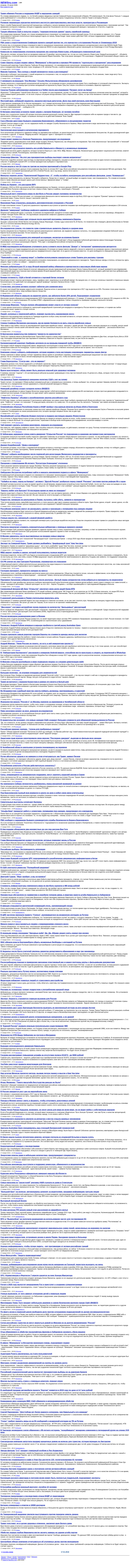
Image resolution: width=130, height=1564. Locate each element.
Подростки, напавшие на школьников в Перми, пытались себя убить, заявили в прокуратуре (43, 500)
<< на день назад (7, 1552)
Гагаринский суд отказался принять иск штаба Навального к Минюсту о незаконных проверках (44, 148)
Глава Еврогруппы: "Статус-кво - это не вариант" (23, 361)
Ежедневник (22, 1557)
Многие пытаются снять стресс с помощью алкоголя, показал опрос (32, 1381)
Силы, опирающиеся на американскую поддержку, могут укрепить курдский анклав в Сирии (43, 775)
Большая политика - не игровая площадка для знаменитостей (29, 673)
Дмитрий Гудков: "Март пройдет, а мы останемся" (23, 877)
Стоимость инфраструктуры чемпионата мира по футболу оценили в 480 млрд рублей (40, 886)
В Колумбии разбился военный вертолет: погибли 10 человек (29, 1487)
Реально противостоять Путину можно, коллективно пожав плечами (32, 971)
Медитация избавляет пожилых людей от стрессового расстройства (32, 980)
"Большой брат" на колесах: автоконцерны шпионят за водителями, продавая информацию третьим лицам (50, 1192)
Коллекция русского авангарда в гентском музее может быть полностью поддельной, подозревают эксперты (50, 1478)
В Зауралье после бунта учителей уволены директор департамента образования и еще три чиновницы (48, 951)
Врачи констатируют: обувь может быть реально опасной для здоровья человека (38, 370)
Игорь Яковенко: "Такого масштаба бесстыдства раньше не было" (31, 1082)
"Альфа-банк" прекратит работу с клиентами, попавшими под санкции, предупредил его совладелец (47, 811)
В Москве (14, 1558)
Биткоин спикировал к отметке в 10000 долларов (23, 1505)
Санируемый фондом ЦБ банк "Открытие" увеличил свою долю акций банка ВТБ (38, 589)
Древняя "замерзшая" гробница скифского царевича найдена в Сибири (33, 210)
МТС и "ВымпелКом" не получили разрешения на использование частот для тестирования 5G (43, 1219)
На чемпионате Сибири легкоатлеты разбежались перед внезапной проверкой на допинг (41, 784)
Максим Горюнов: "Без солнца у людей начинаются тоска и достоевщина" (34, 72)
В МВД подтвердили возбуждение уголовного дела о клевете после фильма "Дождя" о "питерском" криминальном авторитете (58, 247)
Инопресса (18, 136)
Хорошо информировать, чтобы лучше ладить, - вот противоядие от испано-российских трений (44, 1246)
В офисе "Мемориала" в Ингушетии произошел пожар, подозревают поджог (35, 1343)
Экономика (18, 404)
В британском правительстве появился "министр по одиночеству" (31, 334)
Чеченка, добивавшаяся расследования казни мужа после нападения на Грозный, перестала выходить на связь (52, 1265)
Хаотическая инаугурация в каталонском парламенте (25, 130)
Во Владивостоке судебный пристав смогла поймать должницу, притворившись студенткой (43, 691)
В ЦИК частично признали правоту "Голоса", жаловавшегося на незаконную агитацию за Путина (44, 915)
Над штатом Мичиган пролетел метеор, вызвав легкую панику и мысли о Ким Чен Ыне (40, 1073)
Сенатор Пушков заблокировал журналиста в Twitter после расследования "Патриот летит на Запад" (46, 90)
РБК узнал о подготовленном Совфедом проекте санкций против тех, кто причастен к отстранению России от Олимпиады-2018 (59, 43)
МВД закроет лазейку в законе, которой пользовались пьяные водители (33, 552)
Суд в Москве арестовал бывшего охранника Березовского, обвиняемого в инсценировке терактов (46, 121)
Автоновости (19, 422)
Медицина (18, 235)
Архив (15, 1557)
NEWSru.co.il (5, 1558)
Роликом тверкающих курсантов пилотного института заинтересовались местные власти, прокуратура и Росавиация (54, 23)
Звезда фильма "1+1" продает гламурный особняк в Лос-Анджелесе (32, 1451)
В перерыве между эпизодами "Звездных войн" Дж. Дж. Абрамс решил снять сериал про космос (45, 933)
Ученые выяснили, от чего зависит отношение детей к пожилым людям (33, 1294)
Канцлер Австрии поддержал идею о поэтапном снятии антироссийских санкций (37, 1469)
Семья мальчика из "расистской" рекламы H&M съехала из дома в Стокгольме (36, 1183)
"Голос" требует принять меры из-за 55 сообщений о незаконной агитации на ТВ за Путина (42, 1421)
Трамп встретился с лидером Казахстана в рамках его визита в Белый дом (35, 682)
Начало (3, 1557)
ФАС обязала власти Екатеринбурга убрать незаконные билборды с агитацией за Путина (41, 942)
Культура (18, 182)
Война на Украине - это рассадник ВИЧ (18, 185)
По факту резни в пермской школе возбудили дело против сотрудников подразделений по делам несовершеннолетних (55, 1312)
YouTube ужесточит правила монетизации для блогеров (26, 1064)
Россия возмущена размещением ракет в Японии (23, 616)
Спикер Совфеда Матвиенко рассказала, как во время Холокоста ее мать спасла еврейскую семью (46, 323)
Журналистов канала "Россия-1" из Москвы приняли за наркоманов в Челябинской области (42, 702)
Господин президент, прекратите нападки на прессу (24, 571)
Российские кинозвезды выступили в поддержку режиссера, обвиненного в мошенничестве (43, 1164)
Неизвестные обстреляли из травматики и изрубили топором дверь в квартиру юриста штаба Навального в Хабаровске (55, 895)
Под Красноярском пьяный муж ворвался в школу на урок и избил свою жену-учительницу (42, 793)
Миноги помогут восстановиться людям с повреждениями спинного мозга (34, 924)
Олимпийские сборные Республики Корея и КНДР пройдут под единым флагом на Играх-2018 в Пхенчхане (49, 407)
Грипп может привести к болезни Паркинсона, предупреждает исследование (35, 139)
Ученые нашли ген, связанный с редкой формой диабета (26, 518)
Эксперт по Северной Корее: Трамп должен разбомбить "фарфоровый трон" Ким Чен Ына (42, 543)
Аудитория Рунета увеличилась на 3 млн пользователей (26, 1354)
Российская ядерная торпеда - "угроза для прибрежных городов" (30, 729)
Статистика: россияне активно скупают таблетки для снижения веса (32, 287)
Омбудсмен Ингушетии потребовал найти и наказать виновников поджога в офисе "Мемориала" (45, 472)
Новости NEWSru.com (9, 1560)
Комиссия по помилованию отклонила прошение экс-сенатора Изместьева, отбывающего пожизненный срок (50, 52)
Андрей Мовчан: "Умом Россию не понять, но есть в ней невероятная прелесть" (37, 644)
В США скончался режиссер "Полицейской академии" (25, 868)
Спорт (17, 200)
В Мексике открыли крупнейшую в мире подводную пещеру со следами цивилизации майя (42, 662)
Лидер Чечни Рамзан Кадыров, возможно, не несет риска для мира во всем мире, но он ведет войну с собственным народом (58, 1110)
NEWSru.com (9, 2)
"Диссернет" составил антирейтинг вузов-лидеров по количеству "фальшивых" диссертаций (43, 607)
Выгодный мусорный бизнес (14, 1201)
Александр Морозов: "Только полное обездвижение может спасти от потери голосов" (40, 305)
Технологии (18, 173)
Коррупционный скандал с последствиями (20, 1146)
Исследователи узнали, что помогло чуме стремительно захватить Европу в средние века (42, 228)
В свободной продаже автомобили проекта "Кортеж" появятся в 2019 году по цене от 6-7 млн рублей (46, 1390)
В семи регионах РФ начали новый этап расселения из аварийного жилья (34, 1210)
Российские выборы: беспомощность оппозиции (23, 849)
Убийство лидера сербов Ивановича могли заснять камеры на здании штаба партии (39, 1533)
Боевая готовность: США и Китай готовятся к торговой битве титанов (32, 277)
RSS (28, 1557)
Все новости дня (7, 7)
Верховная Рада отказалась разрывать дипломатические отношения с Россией (37, 203)
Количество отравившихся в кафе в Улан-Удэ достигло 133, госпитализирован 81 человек (41, 1460)
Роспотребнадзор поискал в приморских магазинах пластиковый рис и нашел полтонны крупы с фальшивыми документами (58, 962)
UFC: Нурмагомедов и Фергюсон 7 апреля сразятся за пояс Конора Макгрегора (36, 1275)
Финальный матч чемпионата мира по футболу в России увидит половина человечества (41, 194)
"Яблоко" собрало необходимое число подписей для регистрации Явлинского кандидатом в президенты (48, 454)
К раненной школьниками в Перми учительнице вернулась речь (30, 598)
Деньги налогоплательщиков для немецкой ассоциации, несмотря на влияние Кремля (40, 237)
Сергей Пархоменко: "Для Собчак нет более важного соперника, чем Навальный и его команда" (44, 1412)
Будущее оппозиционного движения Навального (23, 1046)
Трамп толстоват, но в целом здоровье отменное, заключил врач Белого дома (36, 1523)
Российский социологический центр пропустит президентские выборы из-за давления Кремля (44, 1372)
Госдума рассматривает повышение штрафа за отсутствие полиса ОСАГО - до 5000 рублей (42, 1055)
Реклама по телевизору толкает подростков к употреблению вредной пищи (35, 990)
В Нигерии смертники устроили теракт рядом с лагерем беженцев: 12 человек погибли (40, 112)
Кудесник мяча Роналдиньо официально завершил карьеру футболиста (33, 1173)
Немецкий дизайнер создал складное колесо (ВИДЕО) (25, 389)
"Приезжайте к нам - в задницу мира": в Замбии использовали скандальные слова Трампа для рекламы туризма (52, 257)
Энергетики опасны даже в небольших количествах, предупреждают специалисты (38, 1155)
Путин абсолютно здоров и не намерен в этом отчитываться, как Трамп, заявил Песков (40, 756)
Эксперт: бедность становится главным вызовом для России (29, 999)
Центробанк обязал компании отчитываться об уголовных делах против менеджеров (40, 1542)
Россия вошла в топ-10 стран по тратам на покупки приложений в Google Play (36, 166)
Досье (9, 1557)
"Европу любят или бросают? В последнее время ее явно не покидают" (33, 491)
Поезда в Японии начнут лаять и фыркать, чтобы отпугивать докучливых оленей (38, 1101)
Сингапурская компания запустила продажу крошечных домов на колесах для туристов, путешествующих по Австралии (55, 1441)
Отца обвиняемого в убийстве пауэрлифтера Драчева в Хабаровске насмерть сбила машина (43, 1332)
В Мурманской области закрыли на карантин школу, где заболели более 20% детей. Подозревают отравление (50, 296)
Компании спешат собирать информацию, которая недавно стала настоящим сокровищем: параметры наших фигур (54, 352)
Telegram (34, 1557)
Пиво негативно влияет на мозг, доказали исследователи (27, 711)
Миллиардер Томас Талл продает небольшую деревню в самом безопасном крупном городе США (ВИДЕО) (49, 1303)
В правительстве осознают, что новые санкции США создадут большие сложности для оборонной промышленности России (58, 720)
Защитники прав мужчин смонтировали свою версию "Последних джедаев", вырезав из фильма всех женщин (51, 738)
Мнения (17, 78)
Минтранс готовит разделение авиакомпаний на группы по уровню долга (34, 1363)
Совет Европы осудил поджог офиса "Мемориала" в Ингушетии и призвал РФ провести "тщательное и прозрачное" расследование (61, 63)
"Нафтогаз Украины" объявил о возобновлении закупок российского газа (34, 398)
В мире (17, 20)
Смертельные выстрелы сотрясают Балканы (21, 802)
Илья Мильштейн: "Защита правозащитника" (21, 1255)
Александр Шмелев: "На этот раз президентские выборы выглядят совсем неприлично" (41, 157)
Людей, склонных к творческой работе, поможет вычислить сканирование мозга (37, 314)
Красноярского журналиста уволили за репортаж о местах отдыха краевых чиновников (40, 1119)
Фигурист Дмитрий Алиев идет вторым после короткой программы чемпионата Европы (41, 219)
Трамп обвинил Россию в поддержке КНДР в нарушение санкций (30, 13)
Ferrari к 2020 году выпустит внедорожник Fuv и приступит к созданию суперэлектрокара (41, 1285)
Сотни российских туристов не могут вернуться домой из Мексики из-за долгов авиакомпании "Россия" (48, 1323)
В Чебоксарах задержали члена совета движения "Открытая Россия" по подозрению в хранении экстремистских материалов (58, 434)
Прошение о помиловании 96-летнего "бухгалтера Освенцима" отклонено (34, 463)
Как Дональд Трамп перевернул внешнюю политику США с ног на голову (34, 379)
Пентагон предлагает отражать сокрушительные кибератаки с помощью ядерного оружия (42, 527)
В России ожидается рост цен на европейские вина (24, 1092)
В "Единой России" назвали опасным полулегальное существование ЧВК (34, 1026)
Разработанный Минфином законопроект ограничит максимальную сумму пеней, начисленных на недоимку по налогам (55, 1228)
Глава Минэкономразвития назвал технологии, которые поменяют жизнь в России (38, 840)
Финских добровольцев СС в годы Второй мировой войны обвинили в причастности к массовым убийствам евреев (54, 267)
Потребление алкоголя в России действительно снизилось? (28, 766)
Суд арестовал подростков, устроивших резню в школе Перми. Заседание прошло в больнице (44, 1237)
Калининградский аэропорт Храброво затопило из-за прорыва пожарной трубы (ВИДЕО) (41, 343)
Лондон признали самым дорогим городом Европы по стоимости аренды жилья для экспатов (44, 634)
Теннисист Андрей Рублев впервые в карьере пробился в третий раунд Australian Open (41, 625)
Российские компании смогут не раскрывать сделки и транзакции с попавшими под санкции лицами (46, 509)
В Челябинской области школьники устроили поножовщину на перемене (34, 747)
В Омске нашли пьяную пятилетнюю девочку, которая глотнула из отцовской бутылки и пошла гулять (47, 1137)
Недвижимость (19, 541)
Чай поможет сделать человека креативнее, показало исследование (32, 425)
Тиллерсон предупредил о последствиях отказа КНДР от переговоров (32, 1496)
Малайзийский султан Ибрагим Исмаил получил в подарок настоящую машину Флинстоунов (43, 416)
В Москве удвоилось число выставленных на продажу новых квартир (33, 536)
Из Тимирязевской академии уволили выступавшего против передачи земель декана (39, 1514)
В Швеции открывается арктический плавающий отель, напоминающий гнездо (37, 906)
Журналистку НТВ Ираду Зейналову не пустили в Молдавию (28, 1035)
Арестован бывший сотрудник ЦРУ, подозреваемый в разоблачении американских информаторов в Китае (49, 858)
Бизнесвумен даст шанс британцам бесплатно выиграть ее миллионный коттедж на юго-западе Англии (48, 1008)
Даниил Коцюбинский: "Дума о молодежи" (20, 445)
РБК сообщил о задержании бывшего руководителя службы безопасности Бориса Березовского (45, 820)
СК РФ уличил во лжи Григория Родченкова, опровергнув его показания (33, 562)
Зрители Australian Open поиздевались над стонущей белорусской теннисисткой (37, 1128)
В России (18, 29)
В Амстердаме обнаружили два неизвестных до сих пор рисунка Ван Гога (34, 829)
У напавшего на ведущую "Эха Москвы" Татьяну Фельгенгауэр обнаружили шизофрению (41, 81)
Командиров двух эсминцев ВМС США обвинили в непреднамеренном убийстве (37, 1401)
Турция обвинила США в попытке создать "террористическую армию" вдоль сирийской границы (45, 32)
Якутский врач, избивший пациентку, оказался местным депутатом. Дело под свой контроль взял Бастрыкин (50, 101)
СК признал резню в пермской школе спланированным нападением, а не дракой (37, 1017)
